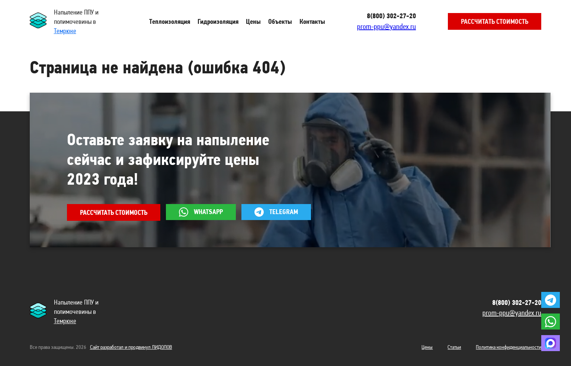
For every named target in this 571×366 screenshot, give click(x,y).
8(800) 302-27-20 (391, 16)
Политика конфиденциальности (508, 347)
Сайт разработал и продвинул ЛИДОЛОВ (131, 347)
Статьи (454, 347)
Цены (427, 347)
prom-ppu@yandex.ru (386, 26)
